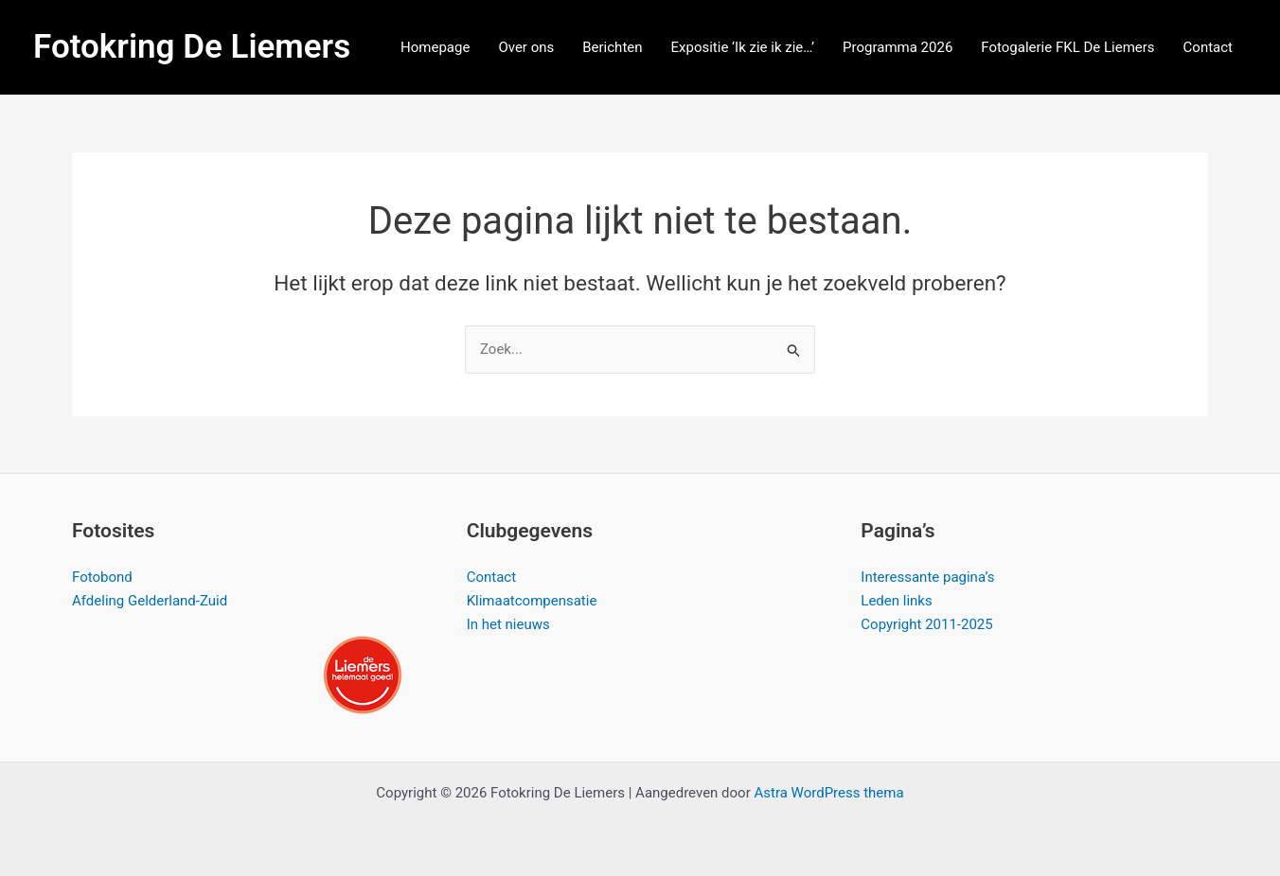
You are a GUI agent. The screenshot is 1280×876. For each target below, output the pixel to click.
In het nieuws (508, 624)
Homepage (435, 47)
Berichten (612, 47)
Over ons (526, 47)
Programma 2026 (897, 47)
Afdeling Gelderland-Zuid (149, 600)
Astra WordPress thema (828, 792)
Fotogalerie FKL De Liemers (1067, 47)
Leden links (896, 600)
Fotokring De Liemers (191, 46)
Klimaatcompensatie (532, 600)
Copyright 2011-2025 (926, 624)
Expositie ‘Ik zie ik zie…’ (743, 47)
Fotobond (102, 577)
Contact (1208, 47)
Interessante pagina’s (927, 577)
